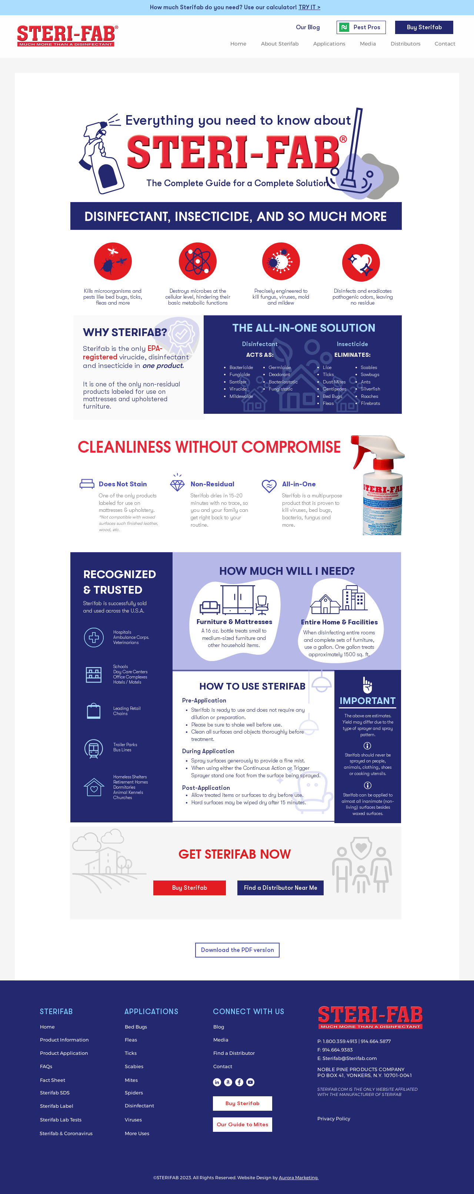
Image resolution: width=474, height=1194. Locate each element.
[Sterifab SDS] (65, 1092)
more (124, 303)
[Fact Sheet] (63, 1080)
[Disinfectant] (157, 1105)
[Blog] (242, 1027)
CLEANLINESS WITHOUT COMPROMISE (209, 445)
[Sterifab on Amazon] (228, 1082)
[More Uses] (145, 1133)
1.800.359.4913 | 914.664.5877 (357, 1041)
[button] (282, 43)
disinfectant (168, 357)
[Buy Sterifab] (424, 27)
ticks (135, 297)
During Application (208, 751)
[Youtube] (250, 1082)
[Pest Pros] (367, 27)
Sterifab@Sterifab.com (350, 1058)
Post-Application (206, 788)
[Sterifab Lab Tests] (63, 1119)
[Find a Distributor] (242, 1053)
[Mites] (145, 1080)
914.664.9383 (337, 1050)
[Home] (63, 1027)
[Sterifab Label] (63, 1106)
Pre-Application (204, 700)
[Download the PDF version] (237, 950)
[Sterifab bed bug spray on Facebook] (239, 1082)
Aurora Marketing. (298, 1177)
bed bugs (116, 297)
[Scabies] (145, 1066)
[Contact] (242, 1066)
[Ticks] (157, 1053)
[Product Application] (65, 1053)
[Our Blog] (308, 27)
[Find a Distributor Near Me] (280, 888)
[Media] (234, 1039)
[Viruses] (145, 1119)
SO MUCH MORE (337, 215)
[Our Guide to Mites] (242, 1124)
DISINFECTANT (125, 215)
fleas (101, 303)
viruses (287, 297)
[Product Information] (65, 1039)
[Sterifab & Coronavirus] (66, 1133)
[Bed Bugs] (154, 1027)
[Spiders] (145, 1092)
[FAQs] (63, 1066)
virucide (131, 357)
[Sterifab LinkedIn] (217, 1082)
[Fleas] (145, 1039)
